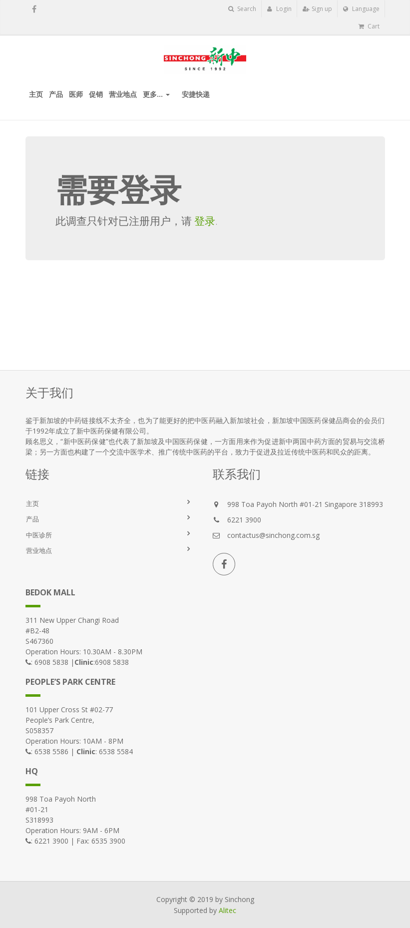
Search (242, 8)
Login (279, 8)
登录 (204, 221)
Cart (369, 26)
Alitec (227, 910)
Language (361, 8)
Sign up (317, 8)
